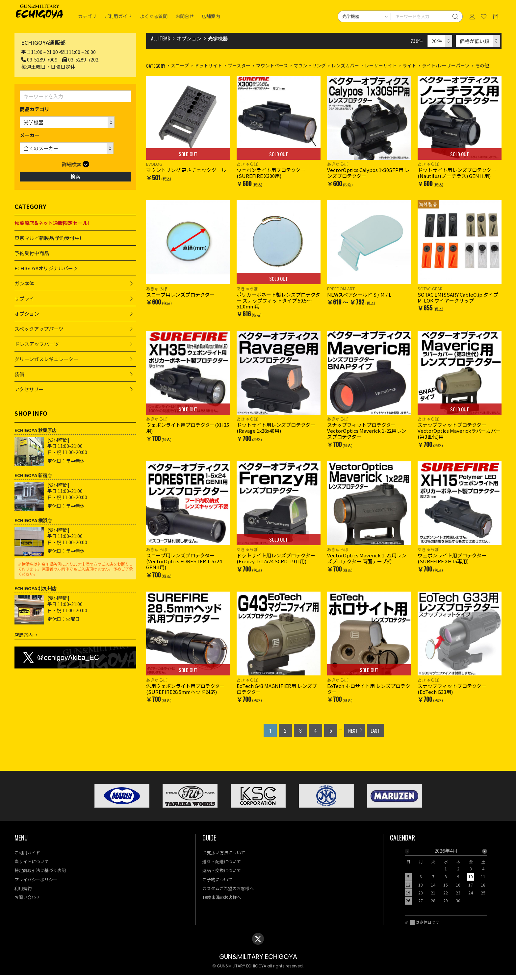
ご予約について (217, 879)
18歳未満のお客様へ (221, 897)
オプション (26, 313)
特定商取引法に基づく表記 (40, 870)
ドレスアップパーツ (36, 343)
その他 (482, 65)
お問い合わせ (27, 897)
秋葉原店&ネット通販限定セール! (51, 222)
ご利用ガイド (118, 16)
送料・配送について (221, 861)
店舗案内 (211, 16)
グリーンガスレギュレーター (46, 358)
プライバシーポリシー (35, 879)
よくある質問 (154, 16)
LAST (375, 730)
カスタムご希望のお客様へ (228, 888)
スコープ (180, 65)
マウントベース (272, 65)
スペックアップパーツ (39, 328)
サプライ (24, 298)
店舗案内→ (26, 634)
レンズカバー (345, 65)
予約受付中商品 (31, 253)
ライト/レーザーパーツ (446, 65)
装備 (19, 374)
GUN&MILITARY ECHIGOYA (258, 956)
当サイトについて (31, 861)
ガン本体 (24, 283)
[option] (446, 877)
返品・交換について (221, 870)
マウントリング (310, 65)
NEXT (353, 730)
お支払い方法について (223, 852)
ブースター (239, 65)
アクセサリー (29, 389)
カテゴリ (87, 16)
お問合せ (184, 16)
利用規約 (23, 888)
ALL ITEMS (160, 38)
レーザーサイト (381, 65)
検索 (75, 176)
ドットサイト (208, 65)
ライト (409, 65)
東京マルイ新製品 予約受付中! (47, 237)
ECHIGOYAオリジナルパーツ (46, 268)
